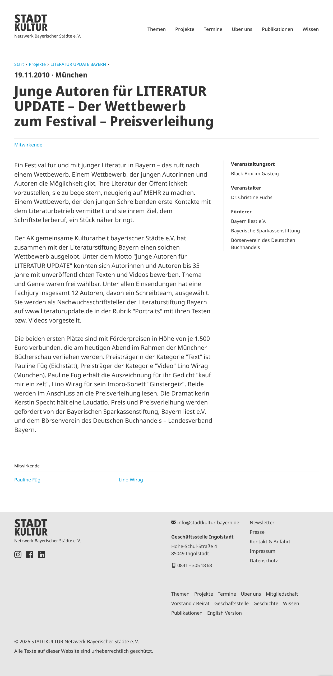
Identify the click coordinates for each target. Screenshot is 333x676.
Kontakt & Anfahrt (270, 541)
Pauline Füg (27, 479)
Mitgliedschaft (282, 594)
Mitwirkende (28, 144)
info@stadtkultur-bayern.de (208, 522)
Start (19, 64)
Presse (257, 532)
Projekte (184, 29)
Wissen (311, 29)
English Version (224, 613)
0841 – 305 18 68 (194, 565)
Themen (156, 29)
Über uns (242, 29)
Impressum (262, 551)
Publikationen (277, 29)
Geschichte (265, 603)
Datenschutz (264, 560)
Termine (213, 29)
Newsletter (262, 522)
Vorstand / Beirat (190, 603)
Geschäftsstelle (231, 603)
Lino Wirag (131, 479)
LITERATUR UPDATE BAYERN (78, 64)
